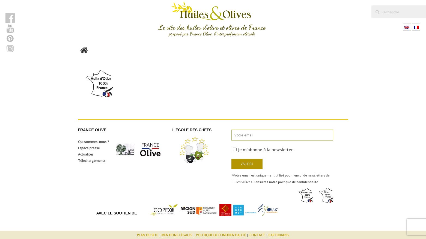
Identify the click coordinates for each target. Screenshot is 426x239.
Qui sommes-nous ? (93, 141)
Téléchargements (92, 160)
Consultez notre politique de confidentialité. (286, 182)
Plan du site (147, 235)
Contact (257, 235)
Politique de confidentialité (221, 235)
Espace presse (89, 148)
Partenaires (279, 235)
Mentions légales (177, 235)
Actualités (86, 154)
